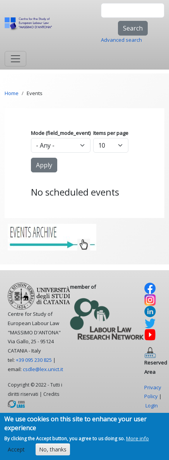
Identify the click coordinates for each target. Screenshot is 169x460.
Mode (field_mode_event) (60, 132)
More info (137, 441)
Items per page (110, 132)
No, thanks (53, 452)
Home (12, 93)
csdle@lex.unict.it (43, 369)
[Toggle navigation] (15, 58)
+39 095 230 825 (34, 359)
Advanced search (121, 39)
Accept (16, 452)
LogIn (151, 405)
